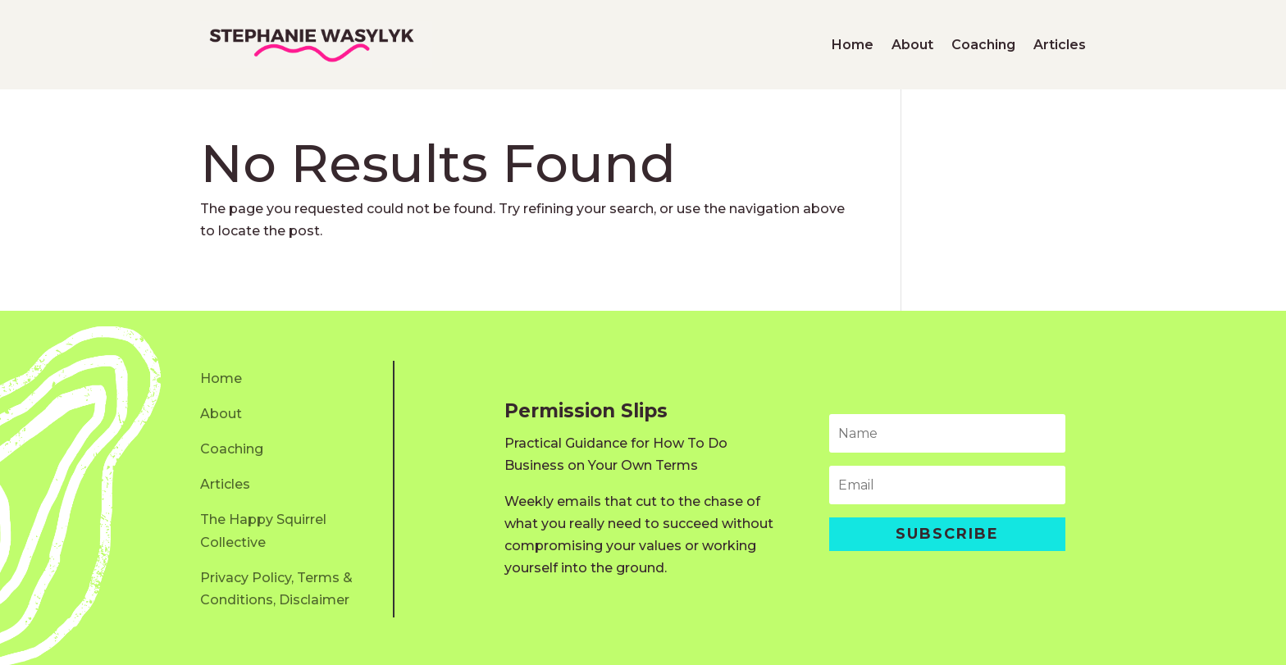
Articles (1059, 44)
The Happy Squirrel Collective (263, 530)
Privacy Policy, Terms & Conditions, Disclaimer (276, 589)
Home (852, 44)
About (912, 44)
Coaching (983, 44)
